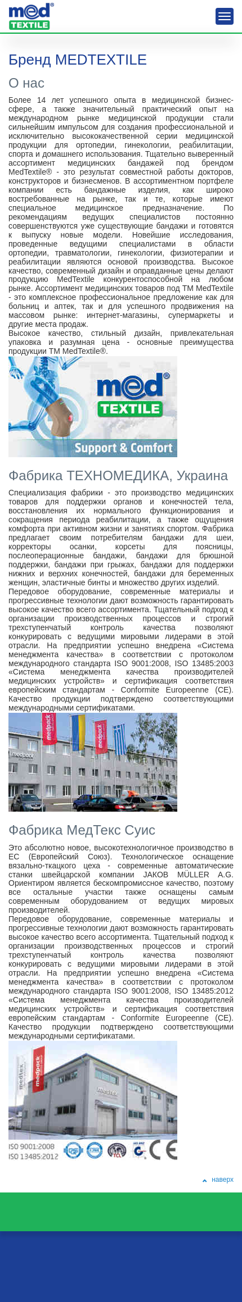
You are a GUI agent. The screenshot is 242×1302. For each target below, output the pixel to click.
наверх (219, 1179)
